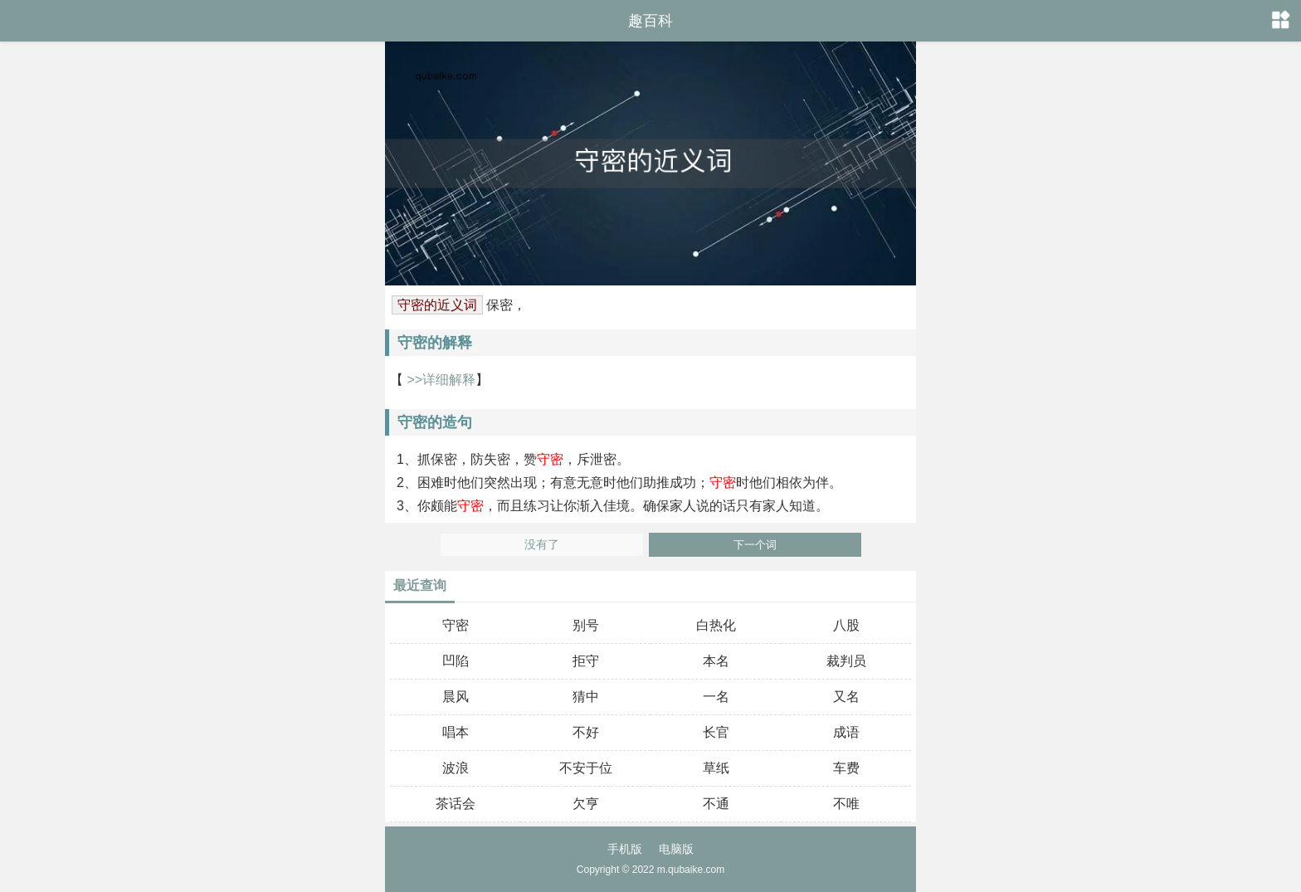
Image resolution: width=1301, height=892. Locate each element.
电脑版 (676, 848)
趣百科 (650, 20)
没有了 (541, 545)
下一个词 (755, 545)
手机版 (624, 848)
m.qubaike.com (690, 869)
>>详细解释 (439, 380)
